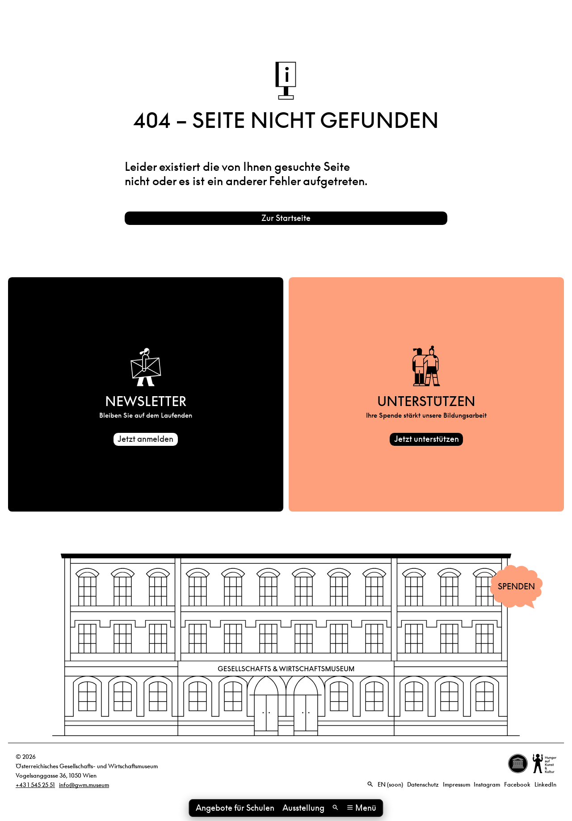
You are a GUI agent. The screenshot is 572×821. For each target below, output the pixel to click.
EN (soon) (390, 786)
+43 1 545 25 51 (35, 787)
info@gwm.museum (84, 787)
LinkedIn (545, 786)
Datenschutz (423, 786)
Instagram (487, 786)
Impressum (456, 786)
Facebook (517, 786)
